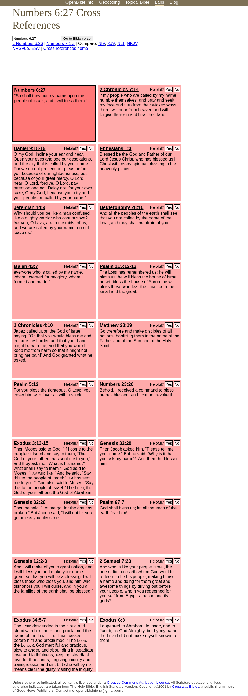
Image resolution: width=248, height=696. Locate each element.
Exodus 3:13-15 (31, 443)
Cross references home (65, 48)
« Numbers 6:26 (27, 43)
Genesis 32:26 (29, 502)
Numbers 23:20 (116, 384)
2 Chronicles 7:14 (119, 89)
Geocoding (109, 2)
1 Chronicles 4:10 (33, 325)
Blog (174, 2)
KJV (111, 43)
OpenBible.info (79, 2)
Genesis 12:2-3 (30, 561)
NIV (101, 43)
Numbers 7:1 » (60, 43)
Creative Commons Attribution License (138, 682)
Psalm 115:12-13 (118, 266)
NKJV (132, 43)
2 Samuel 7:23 (115, 561)
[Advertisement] (193, 47)
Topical (137, 2)
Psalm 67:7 (112, 502)
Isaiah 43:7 (26, 266)
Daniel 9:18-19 (29, 148)
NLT (121, 43)
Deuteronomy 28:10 (121, 207)
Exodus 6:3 (112, 620)
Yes (169, 89)
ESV (35, 48)
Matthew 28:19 (116, 325)
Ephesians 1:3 (115, 148)
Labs (159, 2)
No (176, 89)
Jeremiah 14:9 (29, 207)
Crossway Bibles (185, 686)
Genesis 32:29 (115, 443)
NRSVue (20, 48)
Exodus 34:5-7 (30, 620)
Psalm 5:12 (26, 384)
